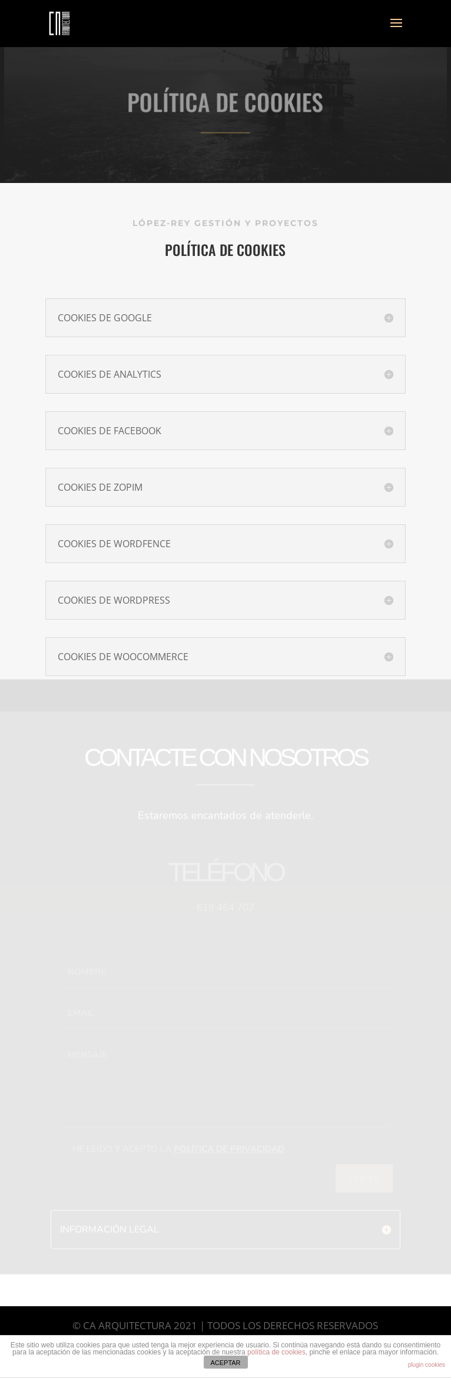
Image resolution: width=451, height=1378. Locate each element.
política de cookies (276, 1352)
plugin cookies (426, 1365)
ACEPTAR (225, 1362)
